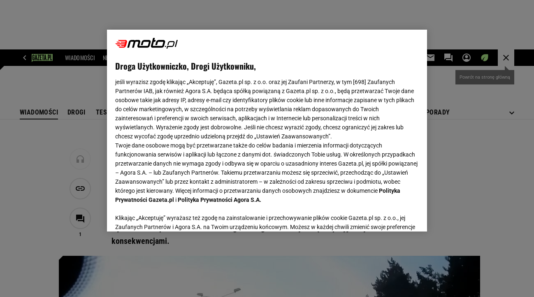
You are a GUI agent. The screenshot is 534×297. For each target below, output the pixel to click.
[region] (267, 131)
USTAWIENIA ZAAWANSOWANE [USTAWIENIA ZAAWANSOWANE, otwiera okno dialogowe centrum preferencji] (169, 215)
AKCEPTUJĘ (391, 215)
